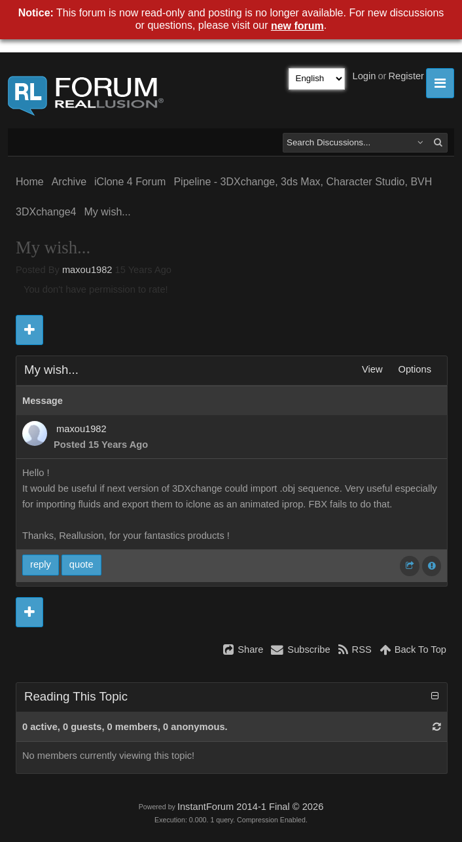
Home (30, 181)
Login (364, 76)
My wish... (107, 211)
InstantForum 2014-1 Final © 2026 (250, 806)
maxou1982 (87, 270)
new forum (297, 25)
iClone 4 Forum (130, 181)
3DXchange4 (46, 211)
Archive (69, 181)
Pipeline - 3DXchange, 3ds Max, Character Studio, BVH (302, 181)
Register (406, 76)
